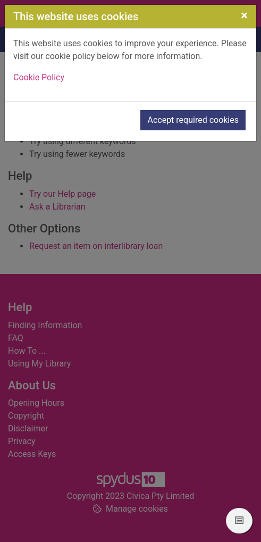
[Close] (244, 15)
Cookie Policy (38, 77)
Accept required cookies (193, 120)
